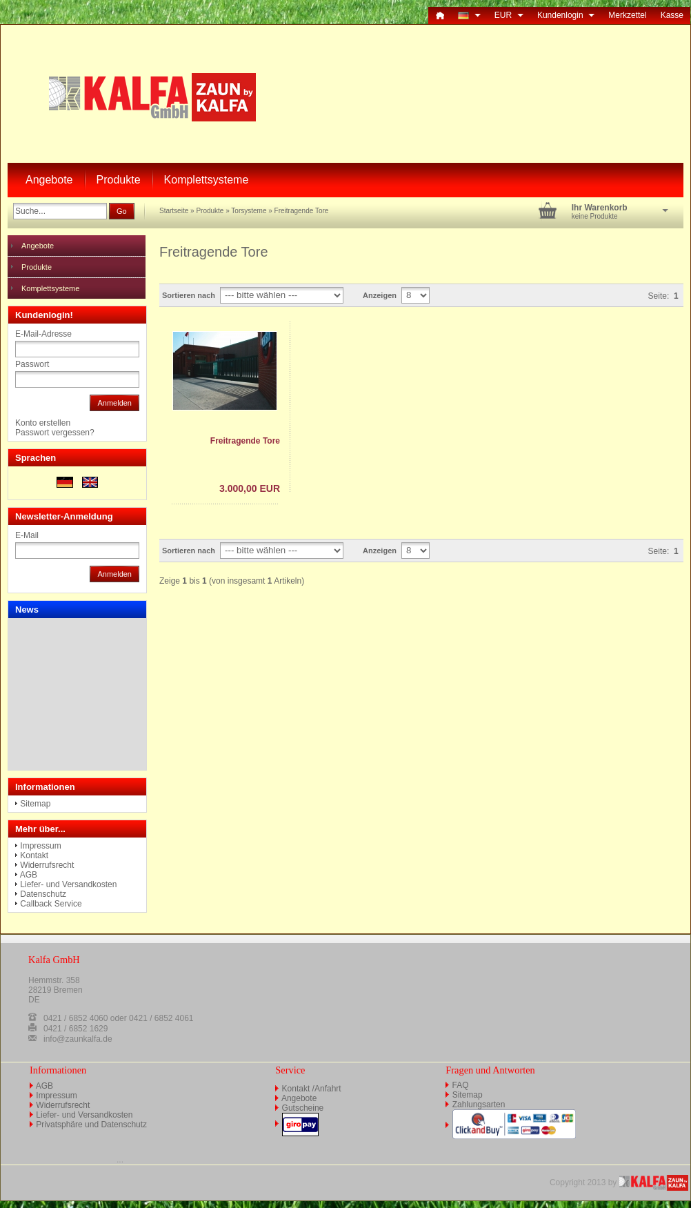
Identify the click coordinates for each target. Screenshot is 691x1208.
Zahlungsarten (478, 1104)
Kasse (672, 15)
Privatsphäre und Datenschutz (91, 1124)
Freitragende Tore (301, 211)
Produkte (119, 180)
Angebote (49, 180)
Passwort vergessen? (54, 432)
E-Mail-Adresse (43, 334)
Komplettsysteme (206, 180)
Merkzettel (627, 15)
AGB (28, 875)
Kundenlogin (565, 15)
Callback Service (50, 904)
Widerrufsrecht (47, 865)
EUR (508, 15)
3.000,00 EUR (249, 488)
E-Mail (27, 535)
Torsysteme (248, 211)
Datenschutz (43, 894)
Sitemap (35, 804)
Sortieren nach (188, 295)
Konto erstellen (42, 423)
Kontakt (34, 855)
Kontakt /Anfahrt (311, 1088)
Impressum (40, 846)
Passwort (32, 364)
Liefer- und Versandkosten (68, 884)
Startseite (173, 211)
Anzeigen (380, 295)
